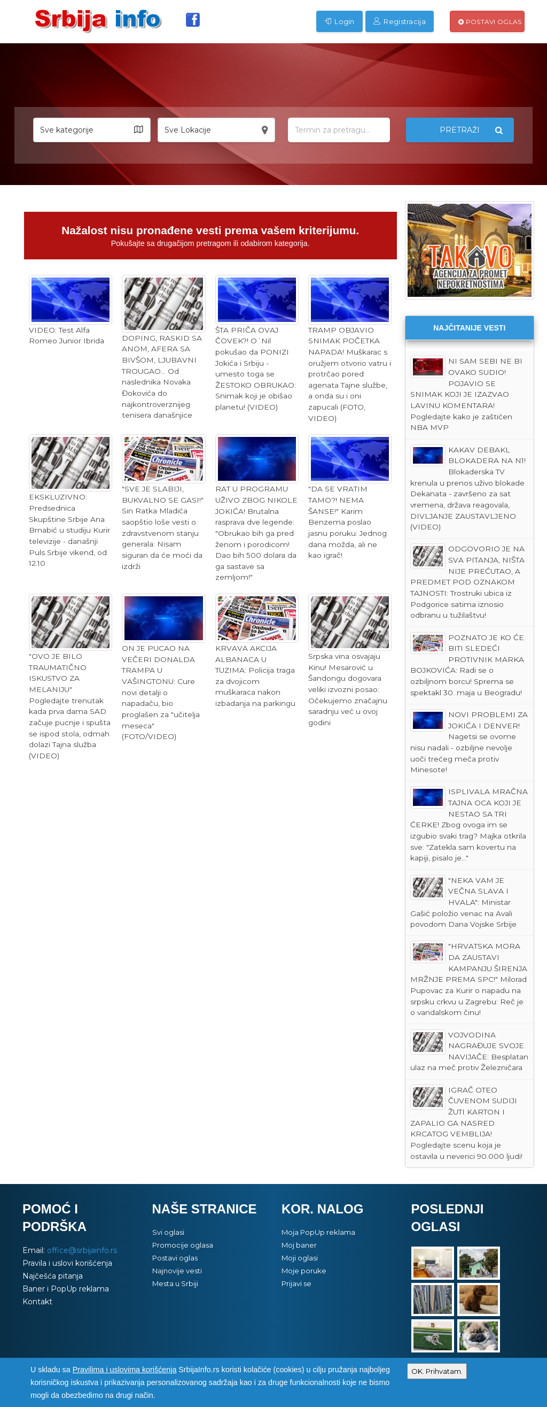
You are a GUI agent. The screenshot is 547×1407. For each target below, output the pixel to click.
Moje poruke (304, 1270)
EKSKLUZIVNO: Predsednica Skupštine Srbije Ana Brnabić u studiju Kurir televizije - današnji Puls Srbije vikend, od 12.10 (70, 500)
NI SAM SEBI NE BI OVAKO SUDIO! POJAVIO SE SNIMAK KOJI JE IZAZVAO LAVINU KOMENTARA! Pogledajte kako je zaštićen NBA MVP (466, 394)
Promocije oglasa (182, 1245)
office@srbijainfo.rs (82, 1250)
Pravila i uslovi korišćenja (67, 1263)
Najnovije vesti (177, 1270)
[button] (92, 130)
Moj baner (299, 1245)
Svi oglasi (168, 1232)
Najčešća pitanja (52, 1276)
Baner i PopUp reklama (65, 1289)
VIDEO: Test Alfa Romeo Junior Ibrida (70, 310)
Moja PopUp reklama (318, 1232)
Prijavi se (296, 1283)
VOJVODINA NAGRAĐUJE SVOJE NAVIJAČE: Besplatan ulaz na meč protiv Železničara (469, 1050)
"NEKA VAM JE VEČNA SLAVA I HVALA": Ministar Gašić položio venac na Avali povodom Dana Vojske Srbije (463, 902)
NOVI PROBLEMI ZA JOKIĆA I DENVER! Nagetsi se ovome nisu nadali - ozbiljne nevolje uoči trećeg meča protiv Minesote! (469, 741)
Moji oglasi (300, 1258)
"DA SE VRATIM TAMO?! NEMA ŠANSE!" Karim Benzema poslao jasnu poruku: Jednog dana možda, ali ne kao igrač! (350, 496)
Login (339, 21)
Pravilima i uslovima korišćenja (125, 1369)
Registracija (399, 21)
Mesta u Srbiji (175, 1283)
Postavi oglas (490, 22)
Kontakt (37, 1301)
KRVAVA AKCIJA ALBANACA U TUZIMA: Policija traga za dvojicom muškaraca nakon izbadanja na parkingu (257, 651)
